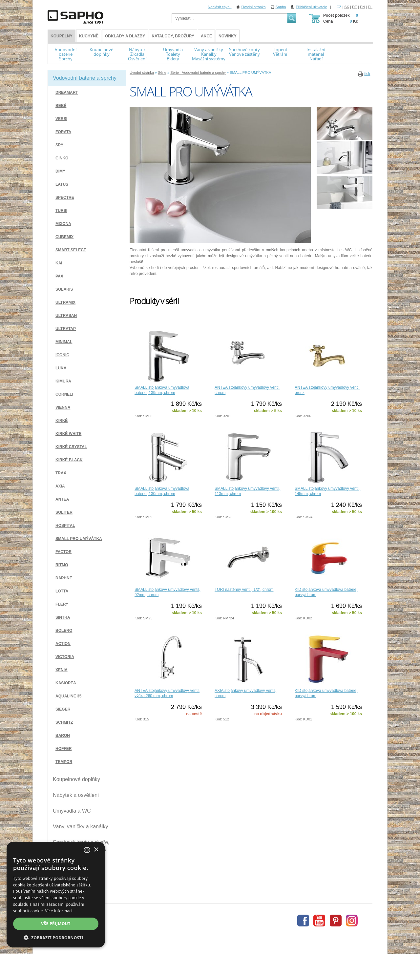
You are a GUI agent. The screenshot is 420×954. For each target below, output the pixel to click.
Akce (206, 36)
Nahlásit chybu (219, 7)
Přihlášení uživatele (311, 7)
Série (162, 72)
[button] (55, 937)
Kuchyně (88, 36)
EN (362, 7)
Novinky (228, 36)
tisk (367, 74)
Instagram (352, 920)
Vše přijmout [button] (55, 923)
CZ (339, 7)
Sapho (281, 7)
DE (354, 7)
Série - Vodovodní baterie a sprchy (198, 72)
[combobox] (87, 850)
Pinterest (336, 920)
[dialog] (56, 894)
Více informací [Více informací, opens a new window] (59, 911)
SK (346, 7)
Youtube (319, 920)
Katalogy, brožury (173, 36)
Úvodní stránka (254, 7)
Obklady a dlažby (125, 36)
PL (370, 7)
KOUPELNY (62, 36)
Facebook (303, 920)
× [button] (96, 849)
